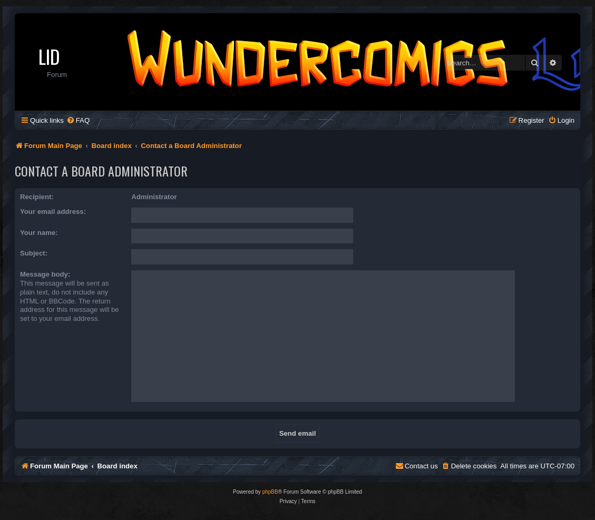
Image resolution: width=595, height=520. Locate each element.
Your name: (39, 233)
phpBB (270, 492)
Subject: (33, 253)
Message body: (45, 274)
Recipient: (37, 197)
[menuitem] (78, 120)
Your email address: (53, 211)
